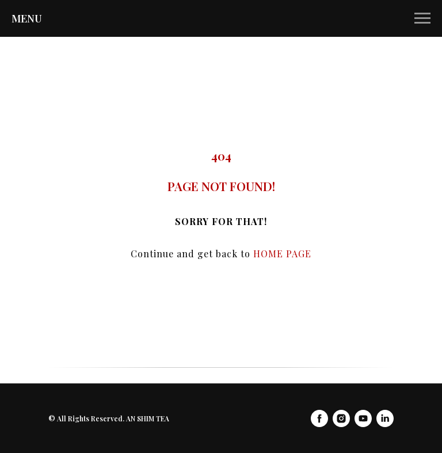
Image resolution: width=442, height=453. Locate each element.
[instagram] (341, 418)
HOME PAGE (282, 254)
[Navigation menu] (422, 18)
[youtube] (363, 418)
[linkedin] (385, 418)
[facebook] (319, 418)
